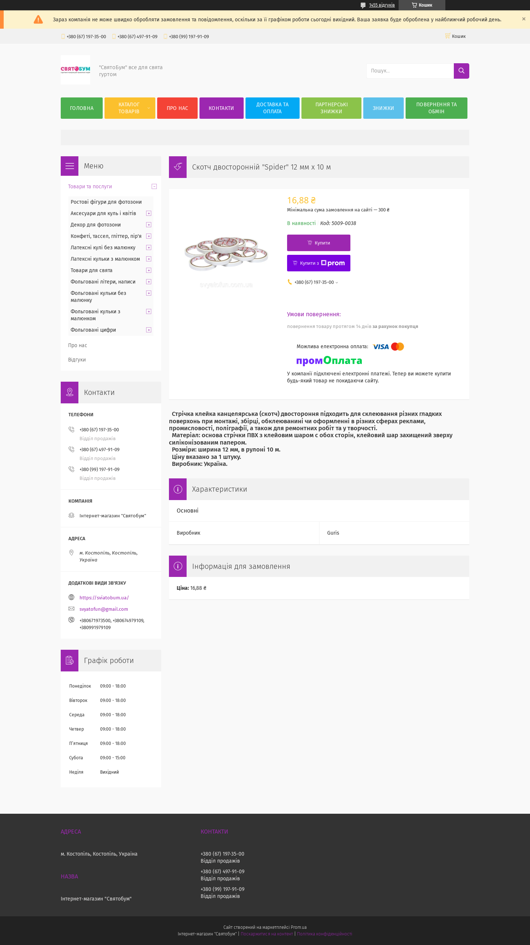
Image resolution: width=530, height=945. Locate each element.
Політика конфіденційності (324, 934)
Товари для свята (92, 270)
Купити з (322, 263)
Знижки (384, 108)
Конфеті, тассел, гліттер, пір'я (106, 236)
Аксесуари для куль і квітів (103, 213)
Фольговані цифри (93, 330)
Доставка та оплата (273, 108)
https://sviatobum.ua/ (104, 597)
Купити (322, 243)
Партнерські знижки (331, 108)
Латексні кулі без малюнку (103, 248)
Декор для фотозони (96, 225)
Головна (81, 108)
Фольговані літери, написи (103, 282)
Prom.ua (299, 927)
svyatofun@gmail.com (104, 609)
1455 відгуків (382, 5)
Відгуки (77, 360)
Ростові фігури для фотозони (106, 202)
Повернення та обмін (436, 108)
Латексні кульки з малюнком (105, 259)
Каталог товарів (129, 108)
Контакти (221, 108)
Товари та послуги (90, 186)
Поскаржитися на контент (267, 934)
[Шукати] (461, 71)
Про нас (177, 108)
